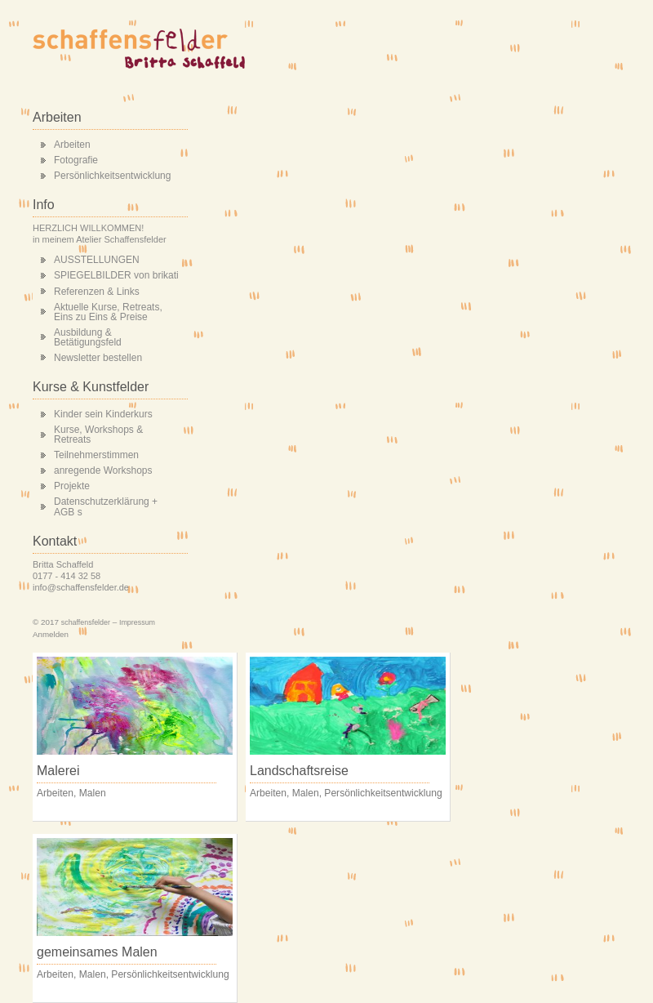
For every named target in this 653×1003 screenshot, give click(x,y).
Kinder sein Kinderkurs (103, 414)
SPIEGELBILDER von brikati (116, 275)
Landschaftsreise (299, 771)
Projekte (72, 486)
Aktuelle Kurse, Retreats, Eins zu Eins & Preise (108, 312)
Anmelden (51, 634)
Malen (92, 793)
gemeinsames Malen (97, 952)
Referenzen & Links (97, 291)
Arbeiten (72, 144)
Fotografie (76, 160)
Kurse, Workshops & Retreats (98, 434)
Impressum (137, 622)
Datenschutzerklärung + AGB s (106, 506)
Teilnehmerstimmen (96, 455)
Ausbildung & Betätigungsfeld (88, 337)
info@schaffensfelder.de (81, 587)
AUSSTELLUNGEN (97, 260)
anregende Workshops (103, 470)
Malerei (58, 771)
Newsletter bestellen (98, 358)
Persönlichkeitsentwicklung (112, 176)
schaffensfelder (85, 622)
